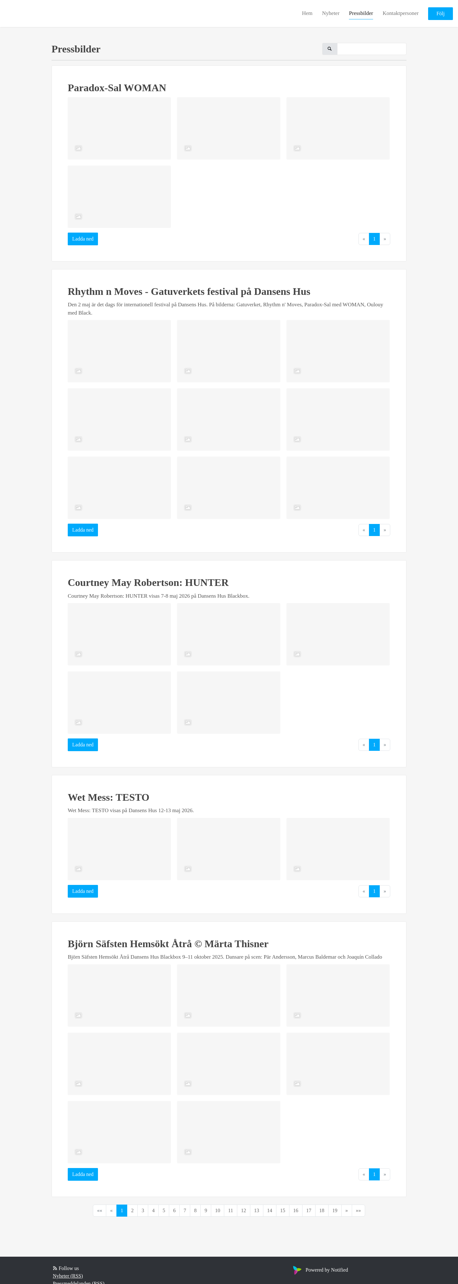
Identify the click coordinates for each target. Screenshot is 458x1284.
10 (217, 1210)
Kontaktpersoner (401, 13)
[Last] (358, 1211)
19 (334, 1210)
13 (256, 1210)
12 (243, 1210)
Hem (307, 13)
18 (321, 1210)
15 (282, 1210)
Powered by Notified (319, 1270)
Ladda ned (83, 238)
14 (269, 1210)
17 (308, 1210)
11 (230, 1210)
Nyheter (331, 13)
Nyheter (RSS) (68, 1276)
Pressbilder (361, 13)
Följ (440, 13)
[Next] (346, 1211)
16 (295, 1210)
